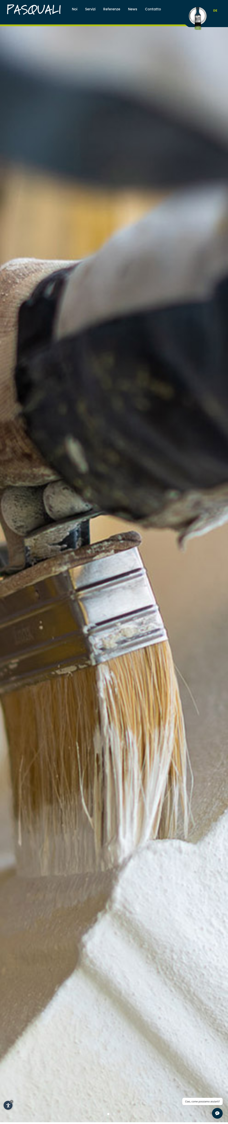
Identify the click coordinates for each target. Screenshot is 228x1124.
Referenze (111, 9)
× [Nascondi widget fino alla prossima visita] (11, 1101)
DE (215, 10)
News (132, 9)
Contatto (153, 9)
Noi (74, 9)
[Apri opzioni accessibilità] (8, 1105)
